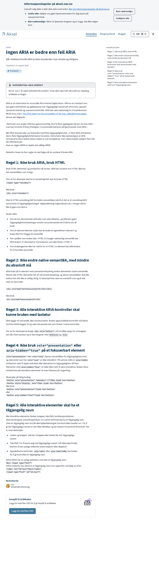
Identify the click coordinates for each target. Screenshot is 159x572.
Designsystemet (107, 34)
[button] (22, 511)
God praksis (91, 34)
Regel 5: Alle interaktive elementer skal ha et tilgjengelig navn (122, 83)
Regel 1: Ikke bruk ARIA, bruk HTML (122, 51)
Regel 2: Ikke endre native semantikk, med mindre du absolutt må (123, 56)
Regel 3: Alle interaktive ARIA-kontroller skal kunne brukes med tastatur (121, 64)
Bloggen (122, 34)
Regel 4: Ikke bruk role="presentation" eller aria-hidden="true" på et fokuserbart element (121, 75)
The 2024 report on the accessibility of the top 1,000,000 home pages (54, 113)
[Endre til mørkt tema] (153, 34)
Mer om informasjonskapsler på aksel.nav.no (89, 9)
